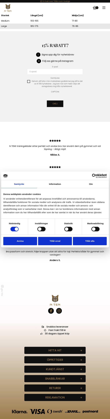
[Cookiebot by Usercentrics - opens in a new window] (94, 176)
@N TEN (2, 290)
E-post (55, 67)
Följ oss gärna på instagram (57, 61)
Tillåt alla (89, 241)
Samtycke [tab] (19, 184)
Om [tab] (91, 184)
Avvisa (20, 241)
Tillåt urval (55, 241)
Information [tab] (55, 184)
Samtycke (55, 78)
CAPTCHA (55, 91)
